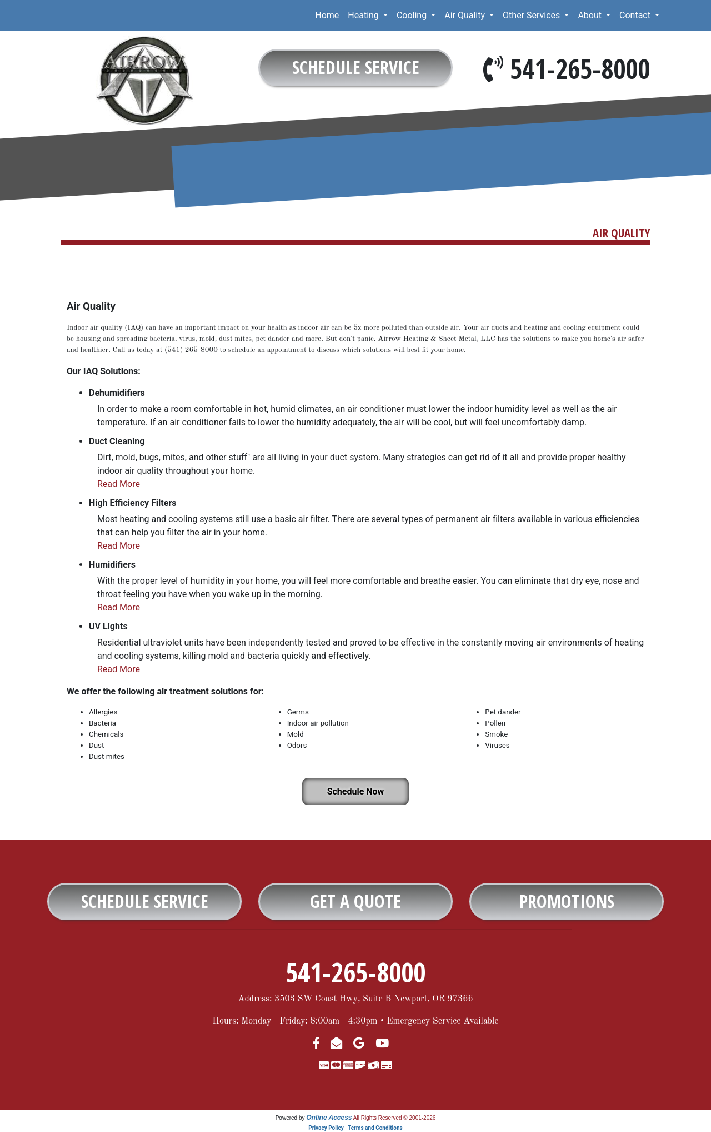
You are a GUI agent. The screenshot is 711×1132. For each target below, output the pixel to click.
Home (327, 15)
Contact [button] (636, 15)
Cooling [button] (413, 15)
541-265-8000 (580, 69)
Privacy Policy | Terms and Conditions (355, 1128)
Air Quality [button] (465, 15)
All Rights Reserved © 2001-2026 (394, 1118)
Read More (118, 484)
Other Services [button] (532, 15)
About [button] (591, 15)
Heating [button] (364, 15)
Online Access (329, 1117)
